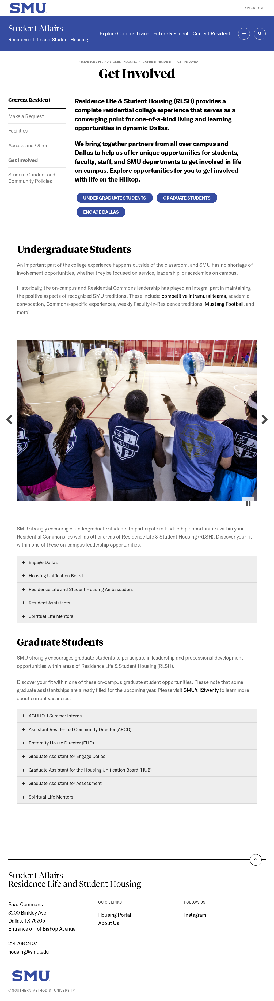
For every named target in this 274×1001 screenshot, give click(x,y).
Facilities (18, 130)
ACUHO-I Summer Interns (52, 715)
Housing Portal (114, 915)
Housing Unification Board (52, 575)
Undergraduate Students (114, 198)
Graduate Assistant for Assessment (62, 783)
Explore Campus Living (124, 33)
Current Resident (211, 33)
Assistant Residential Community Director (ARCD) (76, 729)
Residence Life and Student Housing (48, 39)
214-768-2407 (22, 943)
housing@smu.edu (28, 952)
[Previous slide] (9, 419)
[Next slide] (265, 419)
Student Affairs (35, 28)
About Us (108, 923)
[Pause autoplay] (248, 503)
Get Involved (23, 160)
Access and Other (27, 145)
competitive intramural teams (194, 296)
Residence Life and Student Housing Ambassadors (77, 589)
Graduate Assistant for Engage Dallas (63, 756)
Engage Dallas (101, 212)
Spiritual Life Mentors (47, 616)
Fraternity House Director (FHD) (58, 743)
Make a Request (26, 116)
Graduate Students (187, 198)
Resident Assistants (46, 602)
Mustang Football (224, 304)
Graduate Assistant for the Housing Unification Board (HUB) (87, 770)
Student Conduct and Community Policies (31, 177)
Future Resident (171, 33)
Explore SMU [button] (254, 8)
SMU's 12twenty (201, 690)
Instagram (195, 915)
